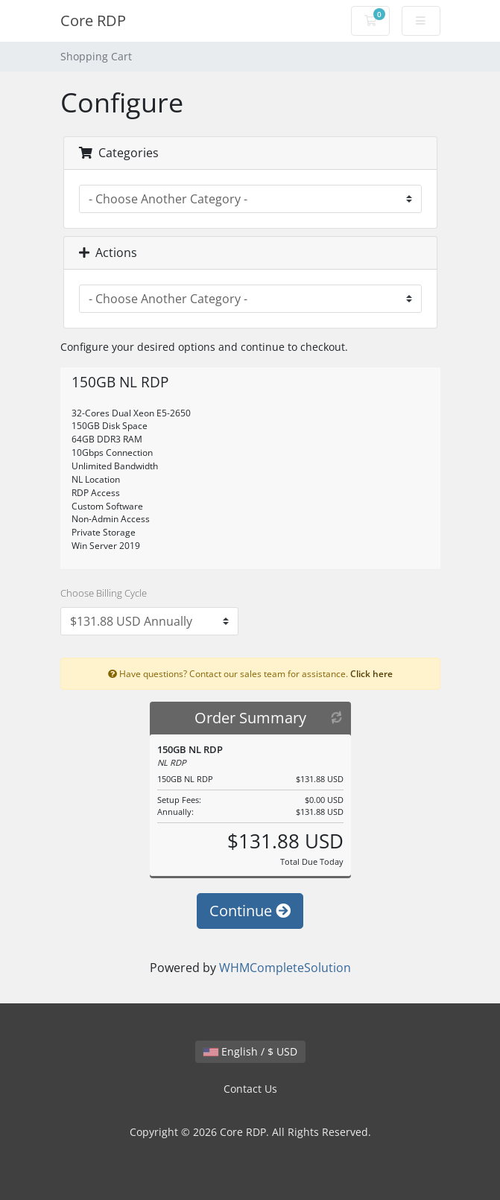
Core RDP (93, 20)
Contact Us (250, 1089)
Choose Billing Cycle (103, 593)
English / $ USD (250, 1051)
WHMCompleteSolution (285, 967)
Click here (371, 673)
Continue (250, 911)
